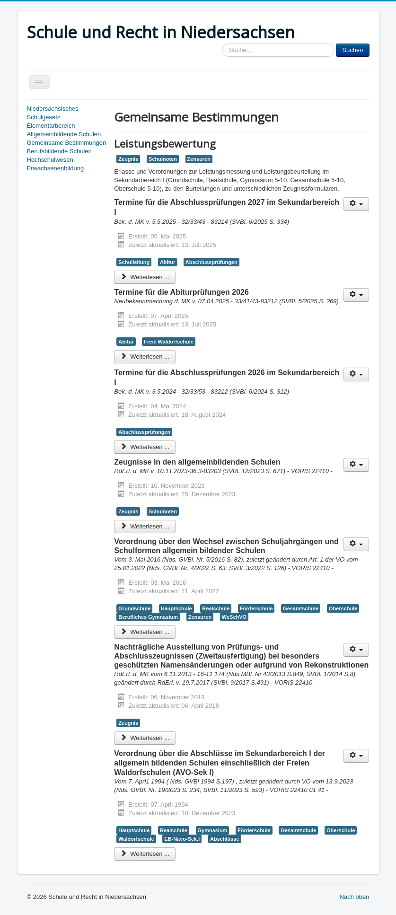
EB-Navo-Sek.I (182, 839)
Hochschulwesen (50, 159)
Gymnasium (213, 830)
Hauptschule (176, 608)
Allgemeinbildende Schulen (64, 134)
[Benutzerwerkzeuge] (356, 204)
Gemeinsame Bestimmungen (66, 142)
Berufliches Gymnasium (148, 617)
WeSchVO (234, 617)
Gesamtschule (300, 608)
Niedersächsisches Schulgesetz (53, 113)
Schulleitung (134, 262)
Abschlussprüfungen (211, 262)
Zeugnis (128, 159)
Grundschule (134, 608)
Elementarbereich (51, 125)
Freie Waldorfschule (169, 341)
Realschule (215, 608)
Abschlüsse (224, 839)
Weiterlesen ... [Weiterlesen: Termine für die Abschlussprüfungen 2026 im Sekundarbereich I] (144, 446)
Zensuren (199, 159)
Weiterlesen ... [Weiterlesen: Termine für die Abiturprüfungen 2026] (144, 356)
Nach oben (355, 896)
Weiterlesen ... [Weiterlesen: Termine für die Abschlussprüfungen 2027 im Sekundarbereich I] (144, 277)
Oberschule (343, 608)
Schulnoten (163, 159)
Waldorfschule (136, 839)
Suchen (352, 49)
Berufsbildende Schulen (59, 151)
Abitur (167, 262)
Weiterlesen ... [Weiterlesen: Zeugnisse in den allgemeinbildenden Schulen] (144, 526)
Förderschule (256, 608)
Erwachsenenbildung (55, 168)
